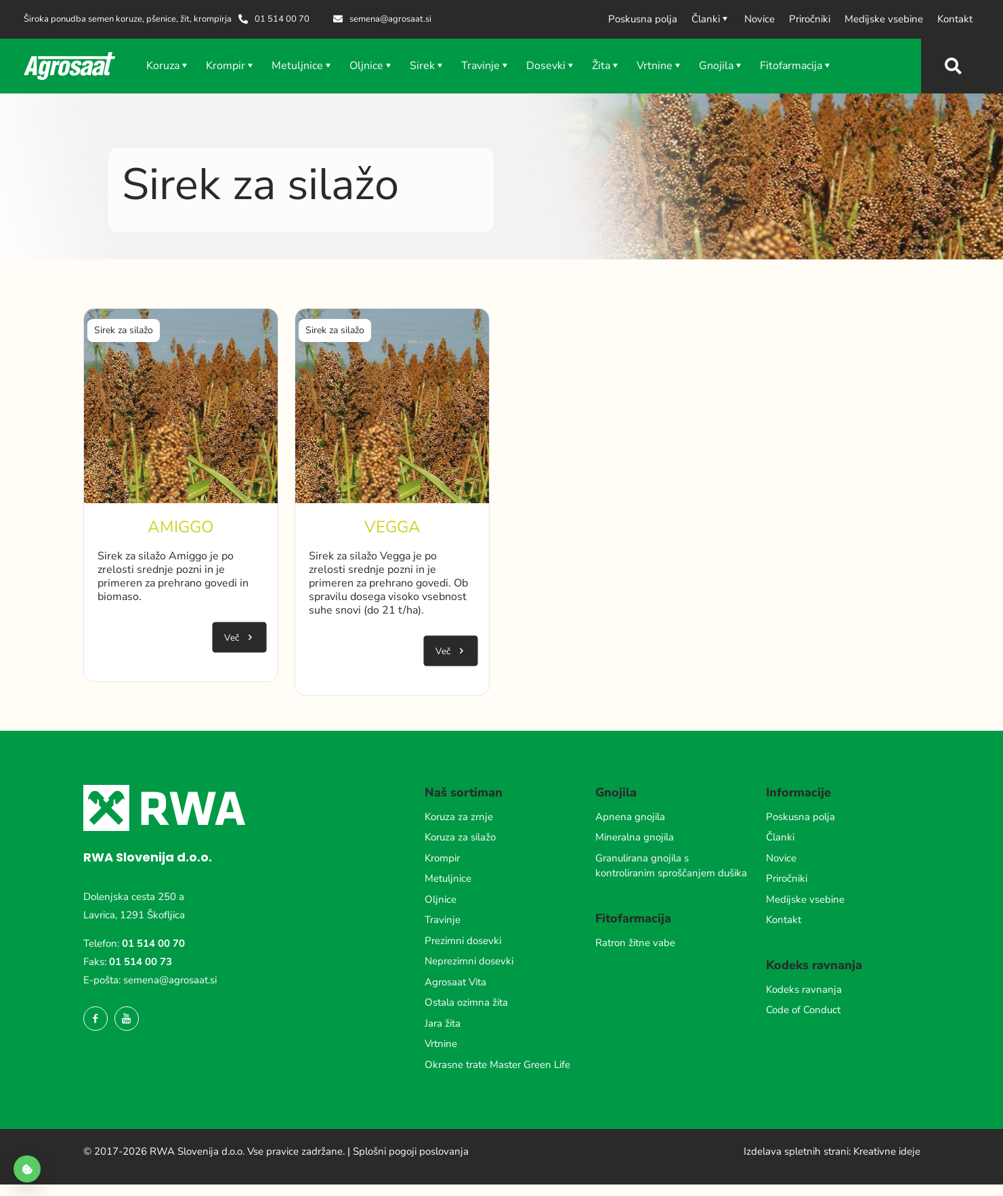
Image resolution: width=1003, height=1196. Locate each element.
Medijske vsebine (805, 899)
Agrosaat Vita (455, 982)
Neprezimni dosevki (469, 961)
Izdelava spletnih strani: (797, 1151)
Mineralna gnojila (634, 837)
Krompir (442, 858)
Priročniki (786, 878)
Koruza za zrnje (459, 817)
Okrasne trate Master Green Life (497, 1064)
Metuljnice (448, 878)
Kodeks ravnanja (804, 989)
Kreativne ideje (886, 1151)
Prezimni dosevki (463, 940)
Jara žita (443, 1023)
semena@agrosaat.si (170, 980)
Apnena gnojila (630, 817)
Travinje (443, 919)
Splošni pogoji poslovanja (411, 1151)
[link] (181, 406)
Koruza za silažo (460, 837)
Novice (781, 858)
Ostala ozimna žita (466, 1002)
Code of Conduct (803, 1010)
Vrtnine (441, 1043)
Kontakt (783, 919)
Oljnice (440, 899)
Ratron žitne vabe (635, 942)
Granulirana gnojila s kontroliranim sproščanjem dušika (671, 865)
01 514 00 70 (153, 943)
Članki (780, 837)
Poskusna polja (800, 817)
